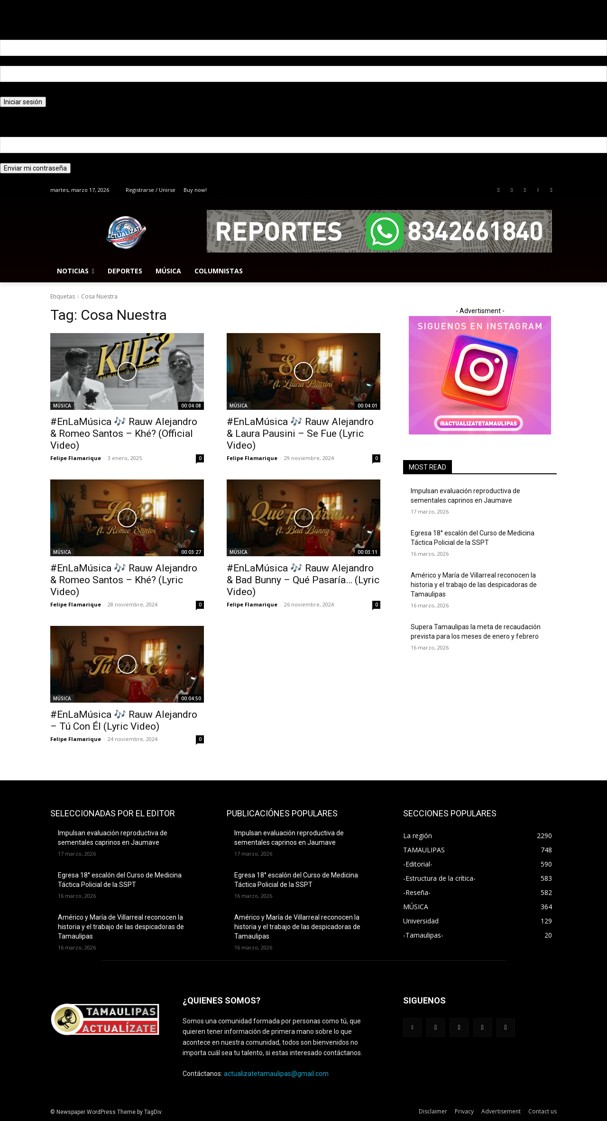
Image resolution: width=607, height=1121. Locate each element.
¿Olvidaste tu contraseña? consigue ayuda (63, 112)
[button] (545, 271)
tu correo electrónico (31, 158)
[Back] (1, 14)
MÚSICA (62, 405)
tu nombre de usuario (32, 60)
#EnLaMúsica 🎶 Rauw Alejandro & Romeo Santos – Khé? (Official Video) (123, 433)
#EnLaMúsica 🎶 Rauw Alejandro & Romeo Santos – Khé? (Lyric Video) (123, 579)
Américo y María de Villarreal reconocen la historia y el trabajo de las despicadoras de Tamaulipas (474, 584)
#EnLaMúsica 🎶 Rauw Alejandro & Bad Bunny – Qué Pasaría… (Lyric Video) (303, 579)
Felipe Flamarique (75, 457)
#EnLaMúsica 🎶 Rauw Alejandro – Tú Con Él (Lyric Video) (123, 720)
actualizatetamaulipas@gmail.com (276, 1073)
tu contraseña (21, 91)
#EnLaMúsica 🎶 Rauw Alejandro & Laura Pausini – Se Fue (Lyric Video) (300, 433)
